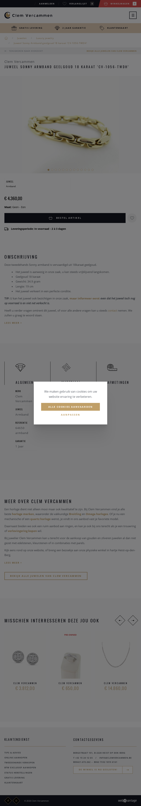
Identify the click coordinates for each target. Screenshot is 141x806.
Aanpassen (70, 415)
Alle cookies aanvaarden (70, 406)
